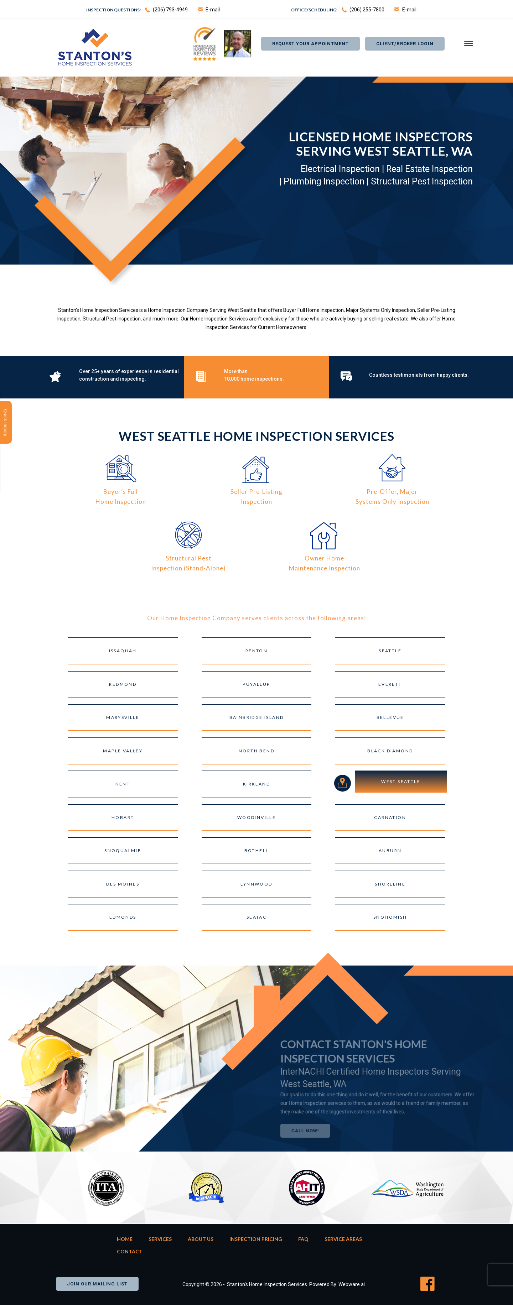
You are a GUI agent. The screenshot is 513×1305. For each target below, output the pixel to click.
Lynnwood (256, 884)
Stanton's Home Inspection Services (267, 1284)
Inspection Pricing (255, 1239)
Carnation (390, 817)
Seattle (390, 650)
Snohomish (390, 917)
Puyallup (256, 684)
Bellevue (390, 717)
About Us (200, 1239)
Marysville (122, 717)
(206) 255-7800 (366, 9)
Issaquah (123, 650)
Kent (122, 784)
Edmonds (122, 917)
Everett (390, 684)
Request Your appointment (310, 43)
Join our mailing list (97, 1283)
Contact (129, 1251)
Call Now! (321, 1130)
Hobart (123, 817)
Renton (256, 650)
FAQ (303, 1239)
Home (125, 1239)
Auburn (390, 850)
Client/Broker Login (405, 43)
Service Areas (343, 1239)
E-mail (213, 9)
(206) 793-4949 (170, 9)
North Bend (256, 750)
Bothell (256, 850)
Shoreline (390, 884)
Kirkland (256, 784)
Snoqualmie (122, 850)
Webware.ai (351, 1284)
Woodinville (256, 817)
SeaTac (256, 917)
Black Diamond (390, 750)
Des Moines (122, 884)
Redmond (122, 684)
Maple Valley (122, 750)
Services (160, 1239)
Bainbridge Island (256, 717)
